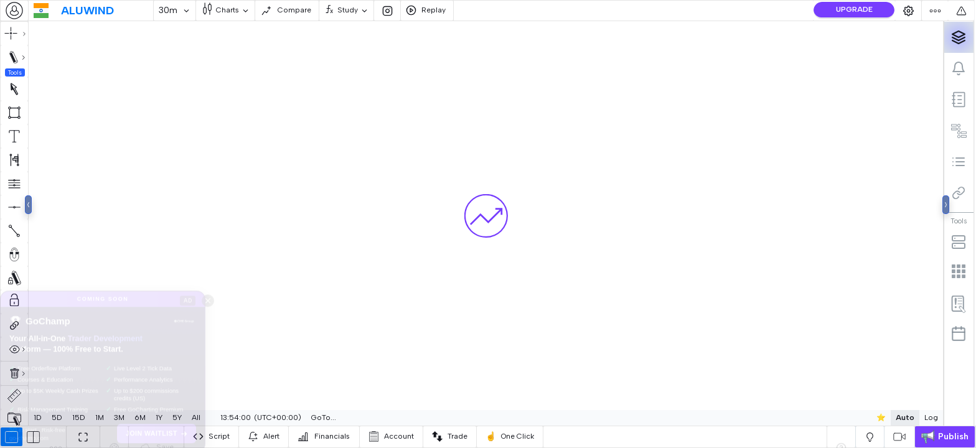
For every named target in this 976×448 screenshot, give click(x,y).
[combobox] (14, 11)
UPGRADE (854, 9)
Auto (905, 417)
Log (931, 417)
